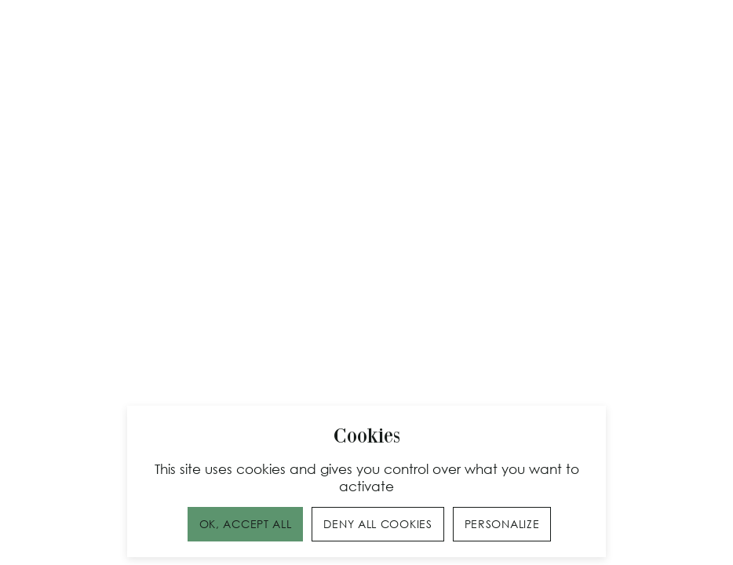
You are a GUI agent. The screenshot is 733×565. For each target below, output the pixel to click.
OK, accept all (245, 523)
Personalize (502, 523)
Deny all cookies (377, 523)
